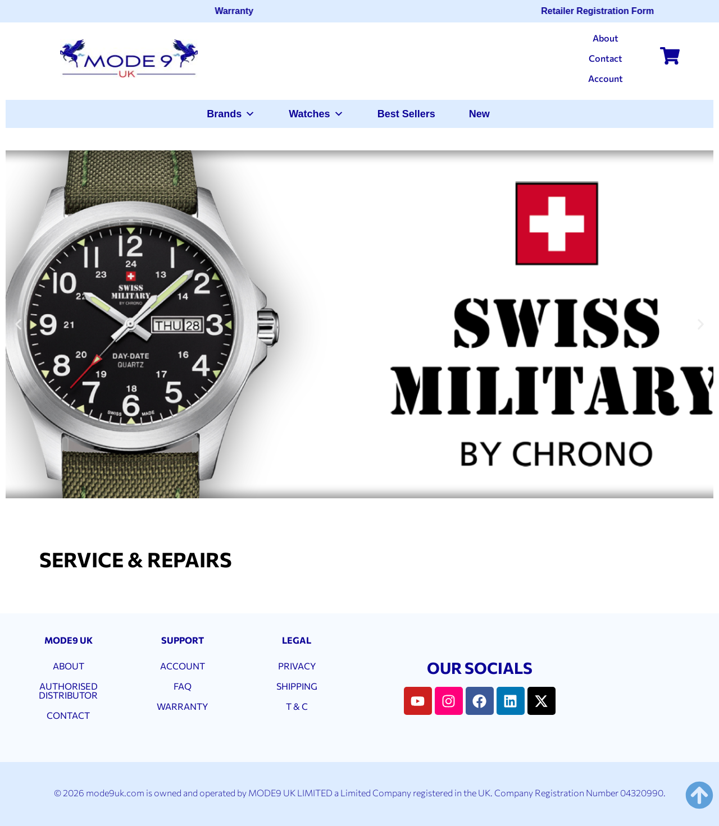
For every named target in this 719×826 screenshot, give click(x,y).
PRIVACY (297, 665)
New (479, 114)
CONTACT (68, 715)
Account (605, 78)
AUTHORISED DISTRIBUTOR (68, 690)
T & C (297, 706)
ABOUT (68, 665)
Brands (231, 114)
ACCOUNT (182, 665)
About (605, 38)
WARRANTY (182, 706)
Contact (605, 58)
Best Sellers (406, 114)
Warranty (238, 11)
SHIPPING (296, 686)
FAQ (183, 686)
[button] (18, 325)
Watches (316, 114)
